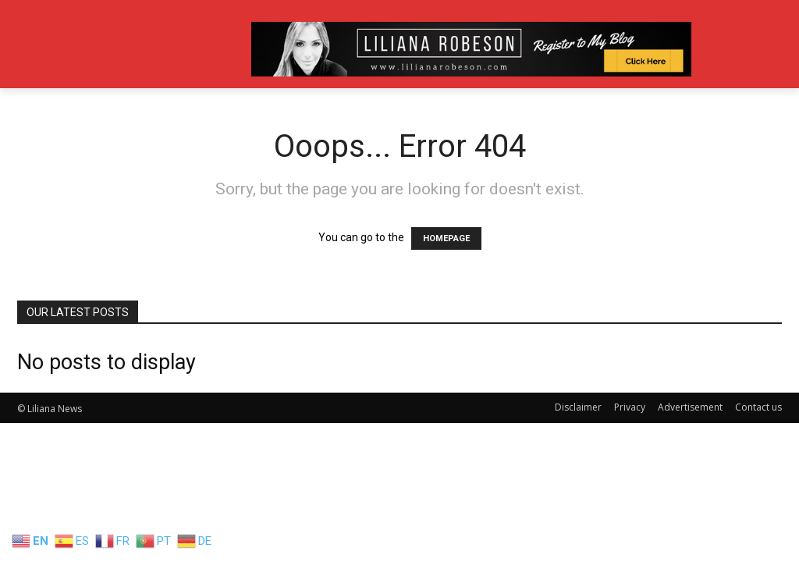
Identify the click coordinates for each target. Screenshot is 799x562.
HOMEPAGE (446, 238)
